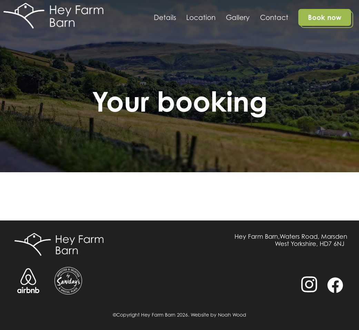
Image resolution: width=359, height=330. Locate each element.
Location (201, 17)
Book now (324, 17)
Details (165, 17)
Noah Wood (232, 315)
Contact (274, 17)
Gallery (238, 17)
